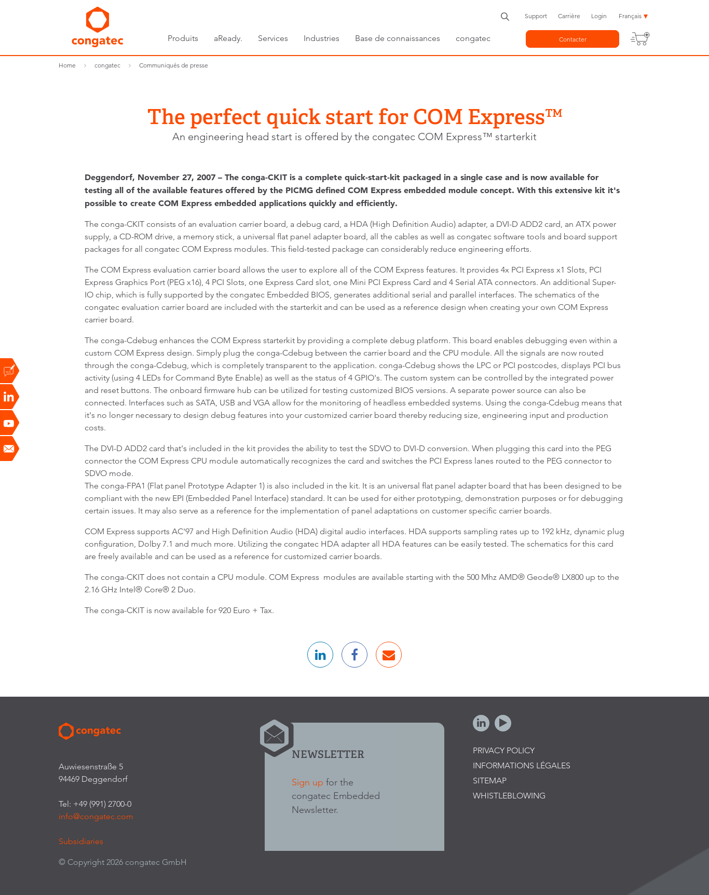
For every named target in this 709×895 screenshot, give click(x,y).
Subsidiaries (81, 841)
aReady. (228, 38)
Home (67, 65)
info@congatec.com (96, 816)
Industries (321, 38)
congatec (473, 38)
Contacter (573, 39)
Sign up (307, 782)
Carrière (569, 16)
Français (630, 16)
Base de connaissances (397, 38)
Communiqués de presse (173, 65)
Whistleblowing (509, 796)
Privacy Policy (504, 750)
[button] (320, 655)
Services (273, 38)
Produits (183, 38)
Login (599, 16)
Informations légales (521, 765)
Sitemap (490, 780)
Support (536, 16)
